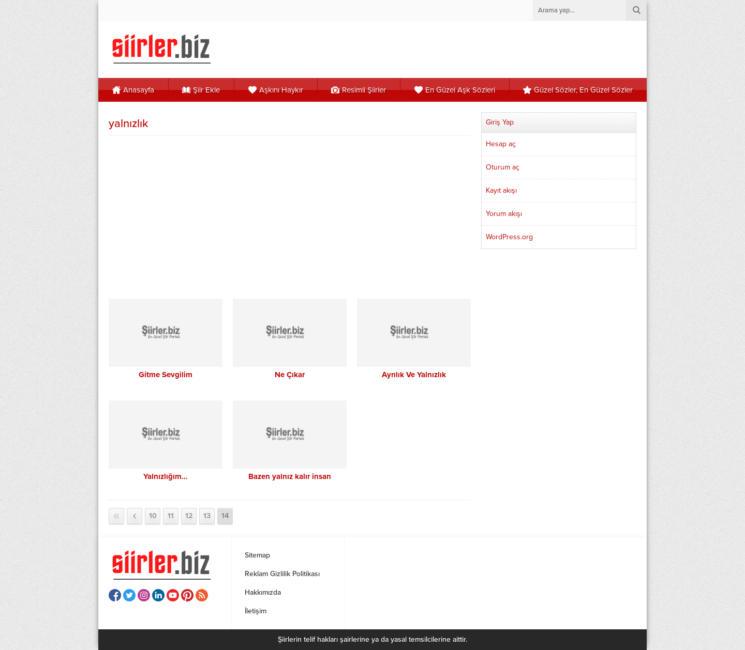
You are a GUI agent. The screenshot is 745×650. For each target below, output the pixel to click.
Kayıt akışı (501, 190)
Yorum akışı (504, 213)
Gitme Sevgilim (165, 374)
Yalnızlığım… (165, 476)
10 (153, 516)
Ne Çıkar (290, 374)
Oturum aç (502, 167)
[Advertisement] (290, 216)
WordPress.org (509, 237)
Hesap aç (501, 144)
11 (171, 516)
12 (188, 516)
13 (207, 516)
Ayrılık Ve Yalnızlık (414, 374)
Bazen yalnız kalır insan (289, 476)
